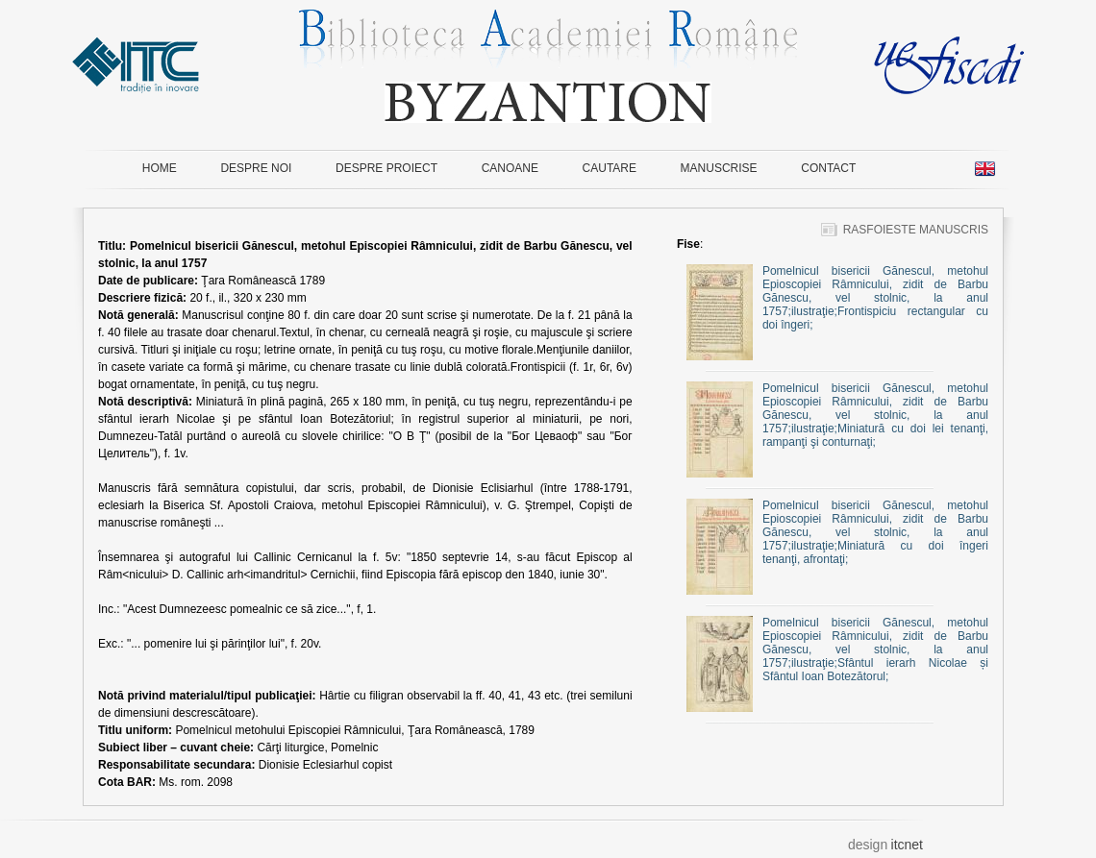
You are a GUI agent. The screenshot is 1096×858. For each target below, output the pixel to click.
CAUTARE (609, 168)
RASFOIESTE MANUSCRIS (904, 230)
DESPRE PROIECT (386, 168)
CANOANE (510, 168)
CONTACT (828, 168)
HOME (159, 168)
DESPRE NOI (255, 168)
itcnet (907, 844)
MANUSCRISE (719, 168)
